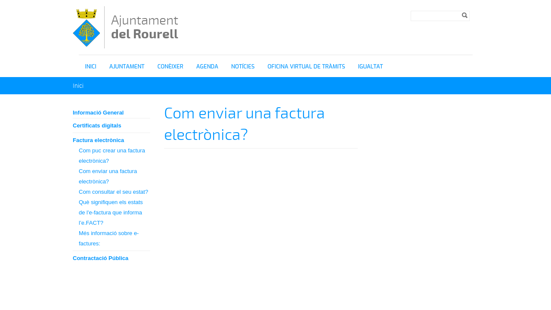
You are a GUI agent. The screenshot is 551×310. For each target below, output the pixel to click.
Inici (90, 66)
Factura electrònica (98, 140)
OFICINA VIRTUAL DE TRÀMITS (306, 66)
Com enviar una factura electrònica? (108, 176)
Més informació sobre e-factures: (109, 238)
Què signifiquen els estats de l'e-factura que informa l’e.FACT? (111, 212)
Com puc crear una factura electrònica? (112, 155)
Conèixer (170, 66)
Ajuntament (144, 26)
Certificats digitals (97, 125)
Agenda (207, 66)
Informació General (98, 112)
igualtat (370, 66)
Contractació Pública (100, 258)
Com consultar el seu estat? (113, 192)
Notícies (243, 66)
